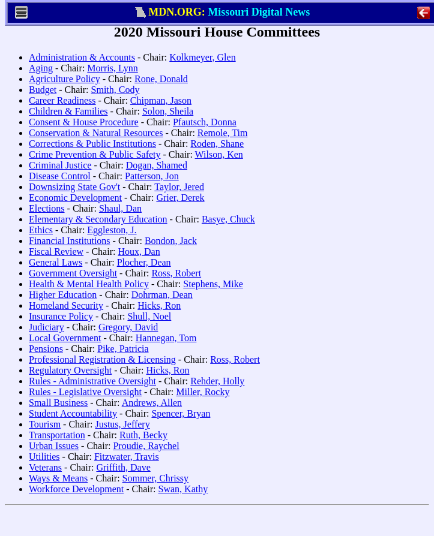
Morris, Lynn (112, 68)
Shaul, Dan (120, 208)
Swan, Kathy (183, 489)
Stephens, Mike (213, 284)
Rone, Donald (161, 79)
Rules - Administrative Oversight (92, 381)
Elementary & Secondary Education (98, 219)
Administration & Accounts (82, 57)
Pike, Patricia (122, 349)
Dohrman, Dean (162, 295)
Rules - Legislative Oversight (85, 392)
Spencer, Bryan (180, 413)
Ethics (41, 230)
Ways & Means (58, 478)
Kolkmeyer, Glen (202, 57)
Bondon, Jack (171, 241)
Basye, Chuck (228, 219)
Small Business (58, 403)
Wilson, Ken (219, 154)
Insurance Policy (61, 316)
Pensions (46, 349)
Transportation (57, 435)
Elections (47, 208)
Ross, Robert (176, 273)
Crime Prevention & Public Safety (95, 154)
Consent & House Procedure (84, 122)
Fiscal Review (56, 251)
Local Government (65, 338)
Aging (41, 68)
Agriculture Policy (64, 79)
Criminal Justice (60, 165)
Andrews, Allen (152, 403)
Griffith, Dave (123, 467)
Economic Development (75, 197)
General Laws (55, 262)
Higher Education (63, 295)
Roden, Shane (217, 143)
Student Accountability (73, 413)
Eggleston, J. (111, 230)
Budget (42, 90)
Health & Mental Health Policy (89, 284)
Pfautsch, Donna (205, 122)
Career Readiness (62, 100)
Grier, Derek (180, 197)
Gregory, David (128, 327)
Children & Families (68, 111)
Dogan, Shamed (156, 165)
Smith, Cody (115, 90)
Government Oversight (73, 273)
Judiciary (46, 327)
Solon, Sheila (167, 111)
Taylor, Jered (179, 187)
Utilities (44, 456)
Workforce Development (76, 489)
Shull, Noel (149, 316)
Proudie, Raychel (146, 446)
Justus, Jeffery (122, 424)
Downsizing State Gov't (74, 187)
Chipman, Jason (160, 100)
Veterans (45, 467)
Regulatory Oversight (70, 370)
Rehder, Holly (217, 381)
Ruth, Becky (143, 435)
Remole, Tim (222, 133)
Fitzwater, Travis (126, 456)
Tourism (45, 424)
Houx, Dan (139, 251)
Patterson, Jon (152, 176)
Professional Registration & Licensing (102, 359)
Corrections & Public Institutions (92, 143)
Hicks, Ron (159, 305)
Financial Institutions (69, 241)
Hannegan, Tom (166, 338)
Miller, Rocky (202, 392)
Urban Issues (54, 446)
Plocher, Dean (144, 262)
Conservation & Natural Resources (96, 133)
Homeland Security (66, 305)
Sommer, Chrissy (155, 478)
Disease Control (60, 176)
